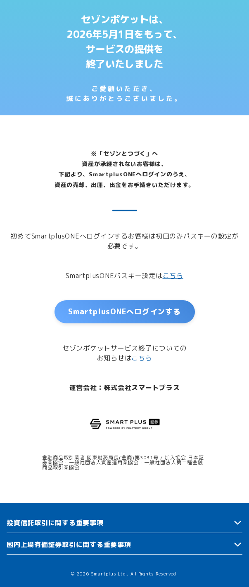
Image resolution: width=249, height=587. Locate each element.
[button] (124, 523)
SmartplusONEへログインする (124, 311)
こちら (173, 275)
